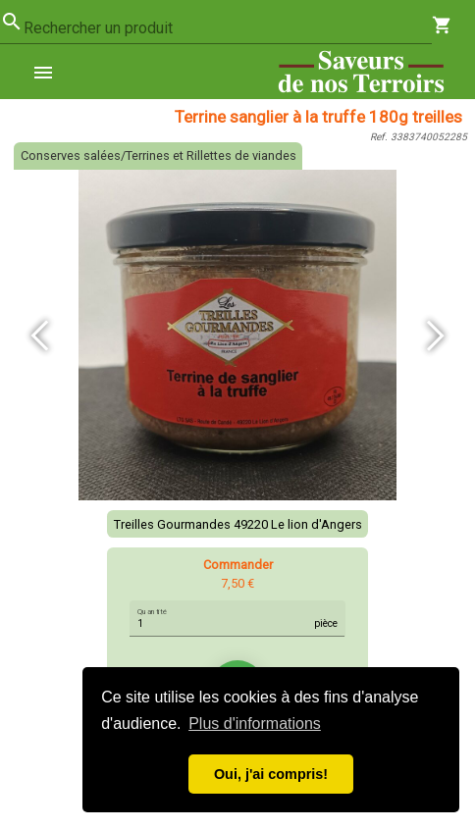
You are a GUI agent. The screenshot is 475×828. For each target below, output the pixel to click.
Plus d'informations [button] (254, 723)
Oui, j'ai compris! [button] (271, 774)
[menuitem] (51, 71)
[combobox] (228, 28)
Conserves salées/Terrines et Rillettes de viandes (158, 155)
